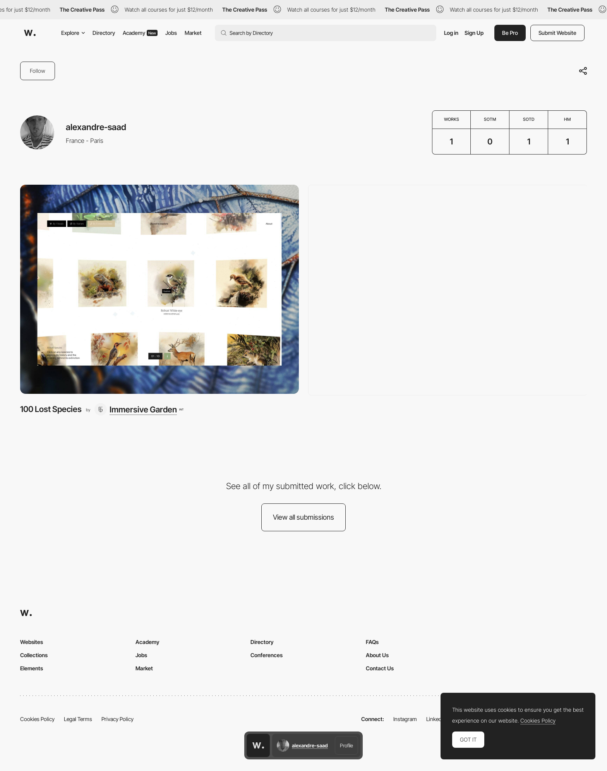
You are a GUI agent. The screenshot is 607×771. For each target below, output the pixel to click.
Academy (140, 32)
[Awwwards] (30, 33)
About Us (377, 655)
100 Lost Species (51, 409)
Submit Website (557, 32)
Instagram (405, 719)
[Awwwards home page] (258, 745)
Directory (104, 32)
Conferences (266, 655)
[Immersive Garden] (138, 409)
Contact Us (380, 668)
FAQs (372, 642)
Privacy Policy (117, 719)
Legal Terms (78, 719)
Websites (31, 642)
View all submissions (303, 517)
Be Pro (510, 32)
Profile (346, 745)
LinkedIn (436, 719)
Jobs (171, 32)
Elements (31, 668)
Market (193, 32)
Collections (34, 655)
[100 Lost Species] (159, 289)
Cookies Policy (37, 719)
